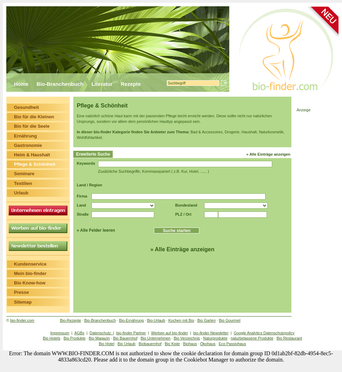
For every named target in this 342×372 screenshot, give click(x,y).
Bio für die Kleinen (34, 116)
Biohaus (190, 344)
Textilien (23, 183)
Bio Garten (206, 320)
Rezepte (131, 84)
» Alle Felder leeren (96, 230)
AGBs (79, 333)
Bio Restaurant (289, 338)
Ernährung (25, 136)
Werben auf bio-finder (169, 333)
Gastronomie (28, 145)
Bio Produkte (75, 338)
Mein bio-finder (30, 273)
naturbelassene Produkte (252, 338)
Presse (21, 292)
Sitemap (23, 302)
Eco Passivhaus (232, 344)
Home (21, 84)
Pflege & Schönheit (34, 164)
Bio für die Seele (32, 126)
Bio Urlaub (126, 344)
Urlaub (21, 192)
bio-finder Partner (131, 333)
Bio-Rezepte (70, 320)
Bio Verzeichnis (187, 338)
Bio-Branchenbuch (60, 84)
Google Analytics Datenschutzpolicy (264, 333)
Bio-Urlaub (156, 320)
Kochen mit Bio (181, 320)
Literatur (102, 84)
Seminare (24, 173)
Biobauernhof (150, 344)
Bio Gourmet (229, 320)
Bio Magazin (99, 338)
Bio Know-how (29, 282)
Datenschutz (101, 333)
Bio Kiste (172, 344)
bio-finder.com (22, 320)
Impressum (59, 333)
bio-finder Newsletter (211, 333)
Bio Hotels (51, 338)
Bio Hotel (106, 344)
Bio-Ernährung (131, 320)
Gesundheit (26, 107)
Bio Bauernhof (125, 338)
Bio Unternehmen (156, 338)
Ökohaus (208, 344)
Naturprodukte (215, 338)
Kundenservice (30, 264)
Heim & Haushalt (32, 154)
